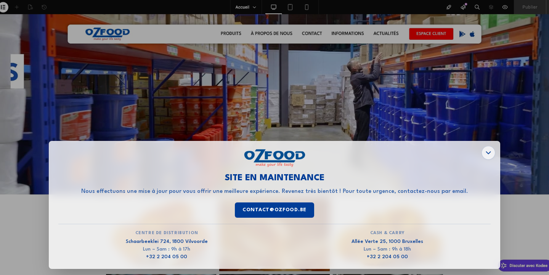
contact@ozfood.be (274, 209)
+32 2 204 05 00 (166, 256)
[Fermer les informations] (488, 153)
